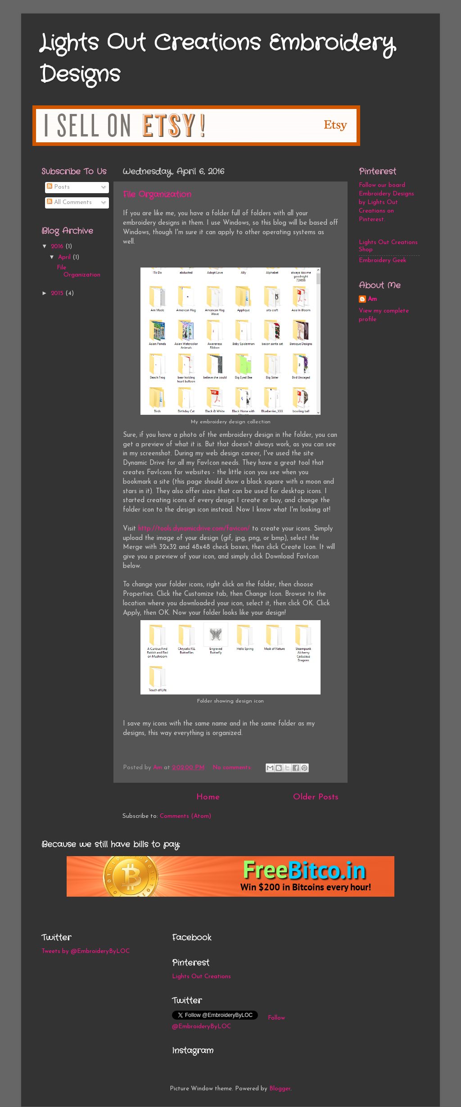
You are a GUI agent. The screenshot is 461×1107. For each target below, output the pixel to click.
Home (208, 797)
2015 (58, 293)
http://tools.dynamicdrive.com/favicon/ (194, 529)
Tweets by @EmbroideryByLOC (85, 951)
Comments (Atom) (185, 816)
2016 (58, 247)
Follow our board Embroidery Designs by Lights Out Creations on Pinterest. (386, 202)
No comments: (233, 768)
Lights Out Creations (201, 977)
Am (372, 299)
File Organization (157, 194)
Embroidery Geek (382, 260)
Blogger (279, 1089)
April (65, 257)
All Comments (69, 202)
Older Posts (316, 797)
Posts (58, 187)
